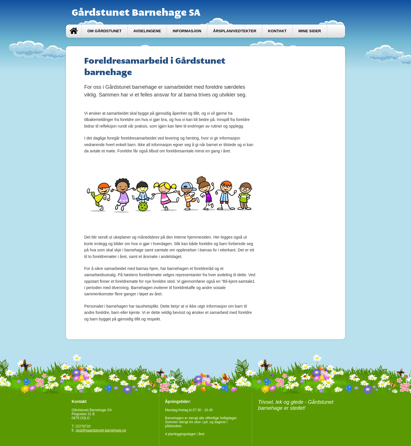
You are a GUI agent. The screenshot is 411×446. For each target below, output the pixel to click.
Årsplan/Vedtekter (234, 31)
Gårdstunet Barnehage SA (136, 12)
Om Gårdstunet (104, 31)
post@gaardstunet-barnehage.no (101, 430)
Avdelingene (147, 31)
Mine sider (309, 31)
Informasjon (187, 31)
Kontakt (277, 31)
